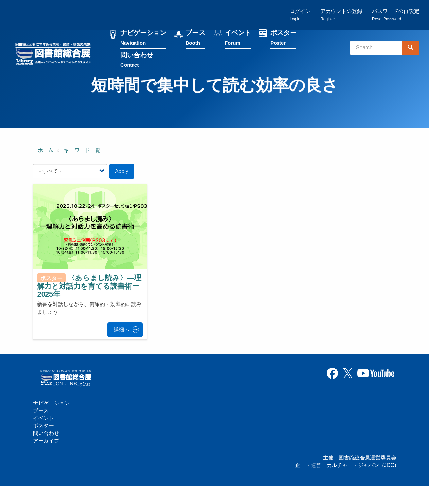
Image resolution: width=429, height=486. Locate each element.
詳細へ (121, 329)
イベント (238, 38)
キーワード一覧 (82, 150)
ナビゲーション (143, 38)
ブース (195, 38)
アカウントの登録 (341, 15)
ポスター (283, 38)
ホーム (45, 150)
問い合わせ (136, 61)
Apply (121, 171)
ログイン (300, 15)
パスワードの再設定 (395, 15)
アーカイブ (46, 440)
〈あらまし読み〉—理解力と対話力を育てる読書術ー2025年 (89, 286)
